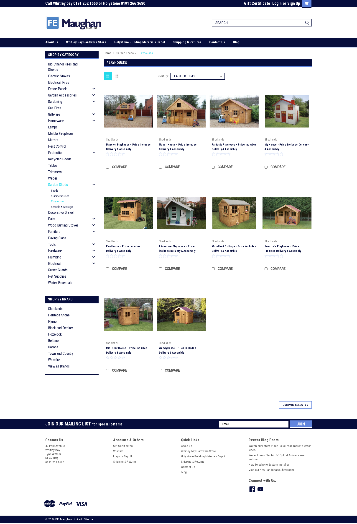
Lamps (53, 127)
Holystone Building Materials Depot (139, 42)
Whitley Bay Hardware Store (86, 42)
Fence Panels (57, 89)
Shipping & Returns (187, 42)
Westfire (54, 360)
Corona (53, 347)
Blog (236, 42)
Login (277, 3)
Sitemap (89, 519)
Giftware (54, 114)
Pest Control (57, 146)
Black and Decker (60, 328)
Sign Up (293, 3)
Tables (52, 165)
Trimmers (55, 172)
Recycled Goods (59, 159)
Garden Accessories (62, 95)
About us (51, 42)
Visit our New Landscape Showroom (271, 470)
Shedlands (55, 309)
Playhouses (57, 201)
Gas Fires (54, 108)
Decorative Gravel (61, 212)
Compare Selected (295, 405)
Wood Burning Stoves (63, 225)
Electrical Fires (58, 82)
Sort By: (163, 76)
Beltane (53, 341)
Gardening (55, 101)
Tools (52, 244)
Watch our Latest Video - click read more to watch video (280, 448)
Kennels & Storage (62, 207)
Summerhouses (60, 196)
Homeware (56, 121)
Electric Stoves (59, 76)
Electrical (54, 263)
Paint (51, 219)
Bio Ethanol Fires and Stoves (63, 67)
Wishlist (118, 451)
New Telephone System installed (269, 464)
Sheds (54, 190)
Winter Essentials (60, 283)
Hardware (55, 251)
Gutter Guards (58, 270)
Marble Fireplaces (61, 133)
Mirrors (53, 140)
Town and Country (61, 353)
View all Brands (59, 366)
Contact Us (217, 42)
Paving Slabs (57, 238)
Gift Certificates (123, 446)
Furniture (54, 231)
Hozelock (55, 334)
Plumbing (54, 257)
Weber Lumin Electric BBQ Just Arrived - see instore (276, 457)
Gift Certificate (257, 3)
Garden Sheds (58, 184)
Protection (55, 153)
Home (107, 53)
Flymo (52, 321)
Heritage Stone (59, 315)
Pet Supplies (57, 276)
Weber (52, 178)
